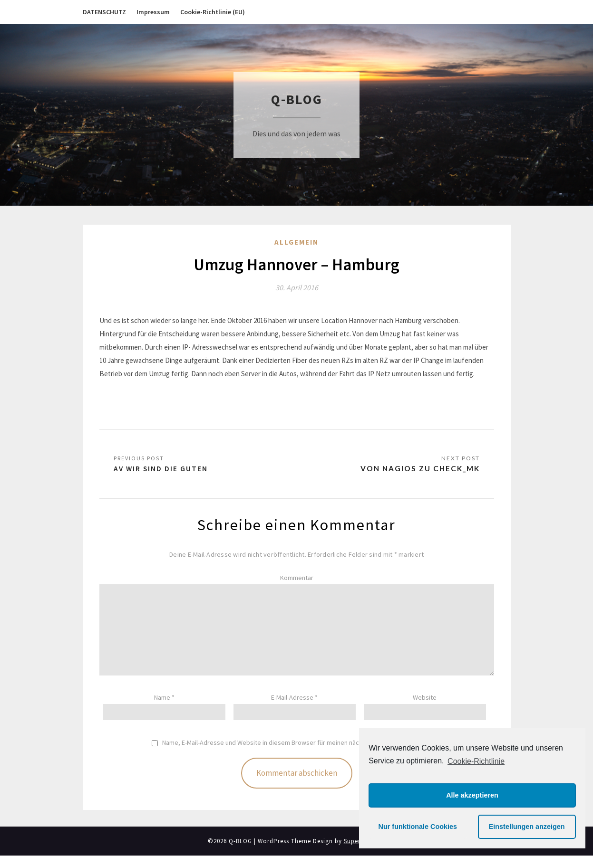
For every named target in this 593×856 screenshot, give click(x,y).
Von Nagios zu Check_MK (418, 468)
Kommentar (296, 578)
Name (164, 698)
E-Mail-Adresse (294, 698)
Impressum (153, 12)
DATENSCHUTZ (104, 12)
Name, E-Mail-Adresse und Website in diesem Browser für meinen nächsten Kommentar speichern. (301, 743)
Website (425, 698)
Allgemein (296, 242)
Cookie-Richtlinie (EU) (212, 12)
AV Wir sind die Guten (161, 469)
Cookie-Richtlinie (476, 761)
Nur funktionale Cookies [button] (418, 826)
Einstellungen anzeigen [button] (527, 826)
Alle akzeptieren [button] (472, 795)
